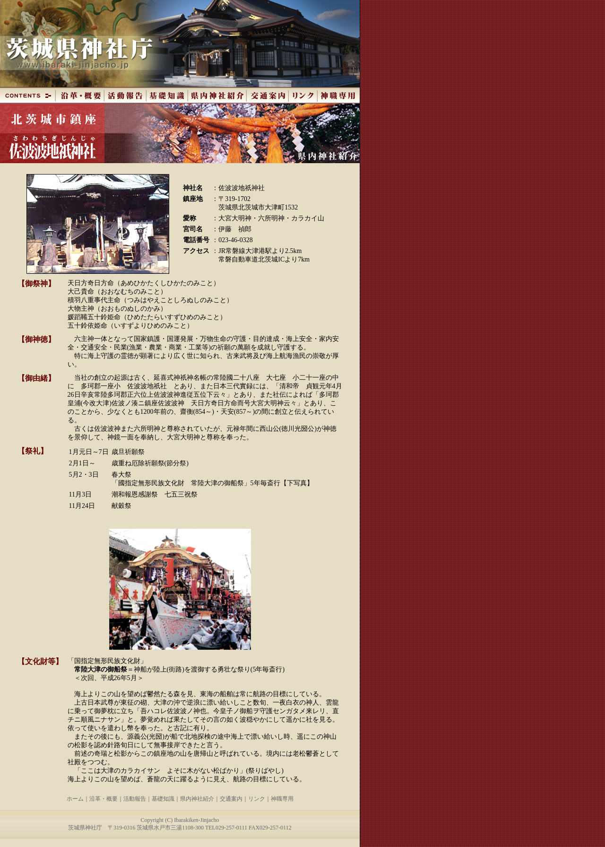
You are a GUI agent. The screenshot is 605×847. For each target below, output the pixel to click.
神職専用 (282, 798)
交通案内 (231, 798)
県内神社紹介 (197, 798)
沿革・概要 (103, 798)
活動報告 (134, 798)
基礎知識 (163, 798)
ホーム (75, 798)
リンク (256, 798)
